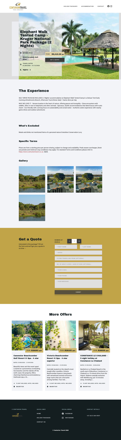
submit (78, 292)
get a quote (54, 59)
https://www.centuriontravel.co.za (31, 152)
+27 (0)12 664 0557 (93, 415)
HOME (39, 413)
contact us (41, 422)
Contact (101, 6)
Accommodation (87, 6)
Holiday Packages (70, 6)
